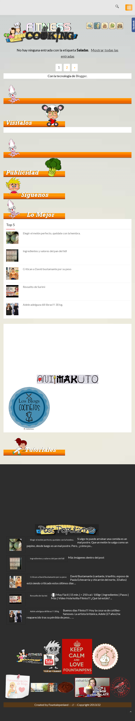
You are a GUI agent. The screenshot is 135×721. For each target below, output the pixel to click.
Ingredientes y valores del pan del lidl (45, 251)
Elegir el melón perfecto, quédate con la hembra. (51, 233)
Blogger (81, 76)
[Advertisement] (33, 348)
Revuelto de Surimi (34, 286)
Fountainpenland (59, 704)
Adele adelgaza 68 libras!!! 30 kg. (43, 304)
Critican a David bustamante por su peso (47, 269)
